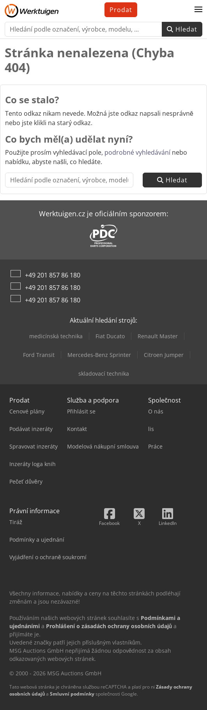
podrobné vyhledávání (137, 152)
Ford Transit (39, 355)
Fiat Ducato (110, 336)
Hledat (182, 29)
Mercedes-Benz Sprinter (99, 355)
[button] (198, 9)
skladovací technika (103, 373)
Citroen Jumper (164, 355)
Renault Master (158, 336)
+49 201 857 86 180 (52, 275)
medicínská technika (56, 336)
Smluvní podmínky (72, 694)
